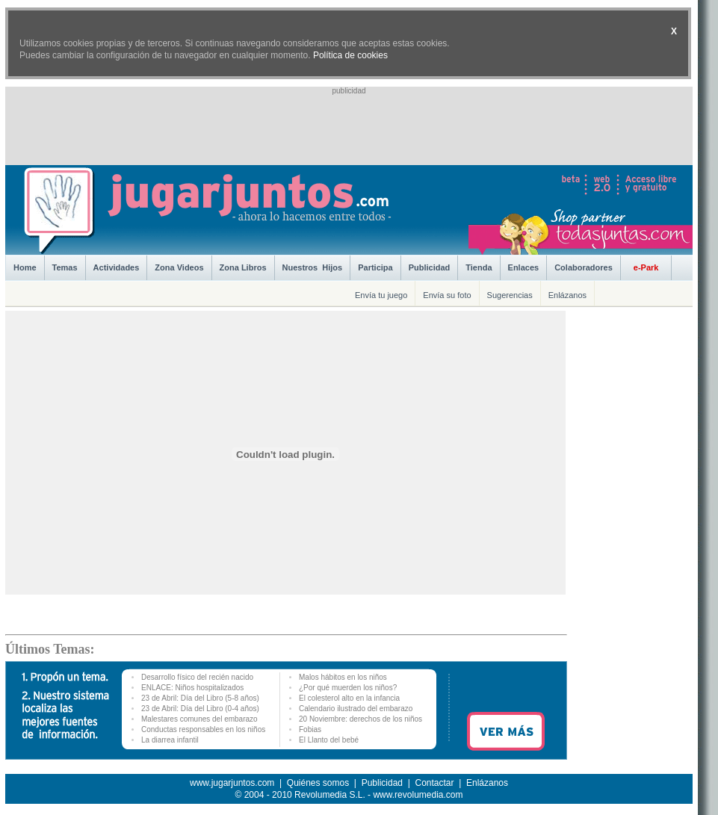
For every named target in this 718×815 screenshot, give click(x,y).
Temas (65, 267)
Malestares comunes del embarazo (199, 719)
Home (25, 267)
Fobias (310, 729)
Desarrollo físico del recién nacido (197, 677)
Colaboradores (583, 267)
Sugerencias (510, 295)
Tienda (478, 267)
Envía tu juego (381, 295)
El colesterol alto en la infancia (349, 698)
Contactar (434, 783)
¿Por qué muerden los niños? (348, 688)
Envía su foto (447, 295)
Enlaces (523, 267)
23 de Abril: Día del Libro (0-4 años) (200, 708)
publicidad (348, 91)
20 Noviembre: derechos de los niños (360, 719)
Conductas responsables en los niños (203, 729)
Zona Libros (243, 267)
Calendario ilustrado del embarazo (355, 708)
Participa (375, 267)
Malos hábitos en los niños (343, 677)
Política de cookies (350, 55)
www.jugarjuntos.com (232, 783)
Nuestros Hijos (312, 267)
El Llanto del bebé (329, 740)
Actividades (116, 267)
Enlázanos (567, 295)
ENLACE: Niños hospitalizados (192, 688)
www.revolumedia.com (417, 795)
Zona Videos (179, 267)
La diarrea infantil (170, 740)
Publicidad (430, 267)
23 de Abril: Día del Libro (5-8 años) (200, 698)
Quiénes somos (318, 783)
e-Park (646, 267)
